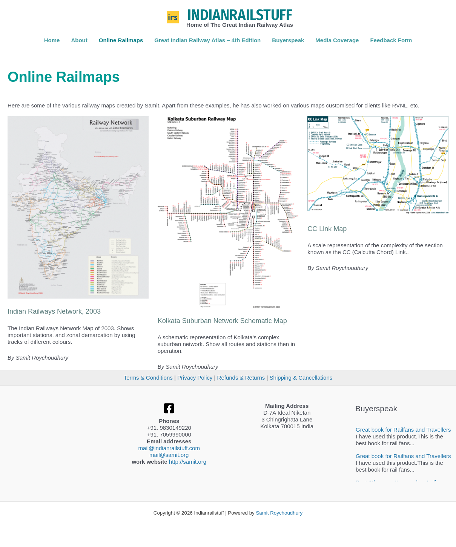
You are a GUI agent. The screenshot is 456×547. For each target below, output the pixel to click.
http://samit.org (187, 461)
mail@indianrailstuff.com (169, 448)
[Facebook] (169, 408)
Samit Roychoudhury (279, 513)
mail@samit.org (169, 455)
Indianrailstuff (239, 15)
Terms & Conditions (148, 377)
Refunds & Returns (241, 377)
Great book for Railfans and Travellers (403, 429)
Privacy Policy (194, 377)
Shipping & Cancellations (301, 377)
